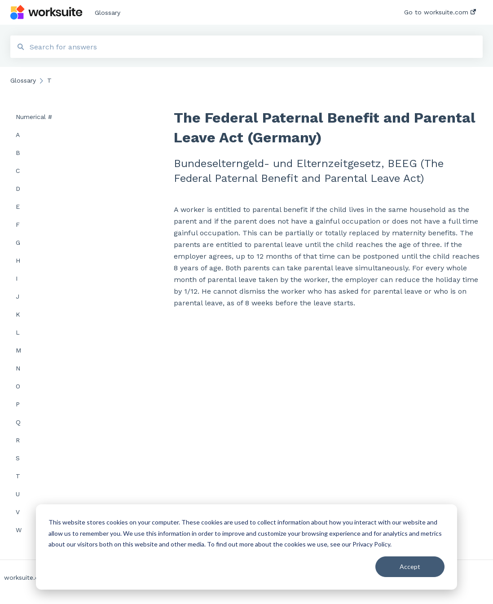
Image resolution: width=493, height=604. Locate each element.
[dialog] (246, 547)
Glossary (107, 12)
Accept (410, 566)
